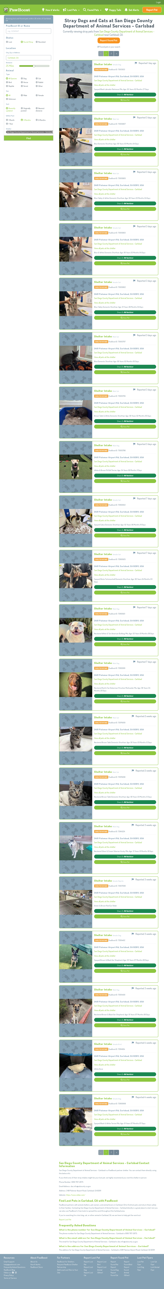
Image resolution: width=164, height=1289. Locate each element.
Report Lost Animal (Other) (101, 1270)
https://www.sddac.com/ (75, 1195)
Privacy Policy (9, 1275)
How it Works (50, 10)
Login (158, 2)
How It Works (35, 1264)
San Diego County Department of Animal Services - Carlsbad (124, 33)
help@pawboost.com (12, 1264)
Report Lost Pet (65, 1219)
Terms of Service (10, 1278)
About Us (33, 1261)
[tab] (28, 19)
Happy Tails (113, 10)
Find (28, 138)
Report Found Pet (108, 40)
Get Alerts (132, 10)
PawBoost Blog (9, 1270)
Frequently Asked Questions (14, 1267)
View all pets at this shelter (104, 85)
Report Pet (152, 9)
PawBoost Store (36, 1267)
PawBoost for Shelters (65, 1261)
